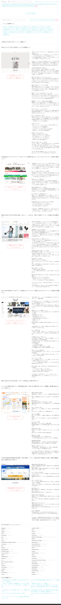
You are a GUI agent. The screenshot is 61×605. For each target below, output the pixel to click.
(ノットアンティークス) (43, 560)
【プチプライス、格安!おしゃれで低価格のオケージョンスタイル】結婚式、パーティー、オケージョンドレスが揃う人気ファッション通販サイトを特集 (15, 585)
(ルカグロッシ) (36, 574)
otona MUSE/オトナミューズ (8, 29)
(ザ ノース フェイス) (39, 549)
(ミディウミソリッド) (38, 569)
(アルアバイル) (5, 531)
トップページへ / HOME (30, 13)
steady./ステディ (34, 29)
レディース (40, 1)
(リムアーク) (35, 572)
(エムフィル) (4, 538)
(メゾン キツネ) (38, 570)
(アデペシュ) (37, 528)
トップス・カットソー (52, 4)
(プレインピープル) (7, 567)
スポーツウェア (44, 4)
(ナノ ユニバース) (37, 558)
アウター (18, 4)
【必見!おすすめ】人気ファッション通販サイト (40, 583)
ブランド (52, 1)
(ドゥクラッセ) (36, 556)
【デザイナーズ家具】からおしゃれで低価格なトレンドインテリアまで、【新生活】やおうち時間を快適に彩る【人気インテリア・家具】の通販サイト (44, 586)
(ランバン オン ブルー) (8, 572)
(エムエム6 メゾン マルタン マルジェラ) (44, 537)
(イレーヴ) (4, 533)
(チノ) (34, 554)
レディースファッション (6, 4)
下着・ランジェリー (31, 4)
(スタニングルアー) (38, 553)
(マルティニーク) (6, 569)
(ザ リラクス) (7, 551)
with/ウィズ (17, 29)
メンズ (44, 1)
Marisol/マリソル (42, 29)
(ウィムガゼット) (6, 535)
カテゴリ (48, 1)
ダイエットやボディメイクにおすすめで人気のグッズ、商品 (13, 593)
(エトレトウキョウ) (37, 535)
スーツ (37, 4)
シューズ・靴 (24, 4)
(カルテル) (36, 542)
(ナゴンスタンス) (6, 558)
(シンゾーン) (35, 551)
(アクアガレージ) (6, 528)
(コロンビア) (5, 547)
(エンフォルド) (36, 538)
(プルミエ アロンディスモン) (40, 565)
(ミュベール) (5, 570)
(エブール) (4, 537)
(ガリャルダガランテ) (39, 544)
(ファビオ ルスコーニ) (38, 563)
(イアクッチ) (35, 531)
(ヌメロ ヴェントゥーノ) (6, 560)
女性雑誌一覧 (6, 34)
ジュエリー (14, 4)
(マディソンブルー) (38, 567)
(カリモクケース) (40, 540)
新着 (36, 1)
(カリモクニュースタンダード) (13, 542)
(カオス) (3, 540)
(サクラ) (34, 547)
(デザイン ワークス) (7, 556)
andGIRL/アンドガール (25, 29)
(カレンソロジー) (6, 544)
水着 (40, 4)
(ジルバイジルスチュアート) (9, 553)
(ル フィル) (4, 574)
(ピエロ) (3, 563)
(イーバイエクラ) (36, 533)
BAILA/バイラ (50, 29)
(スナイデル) (5, 554)
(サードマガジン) (7, 549)
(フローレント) (5, 565)
